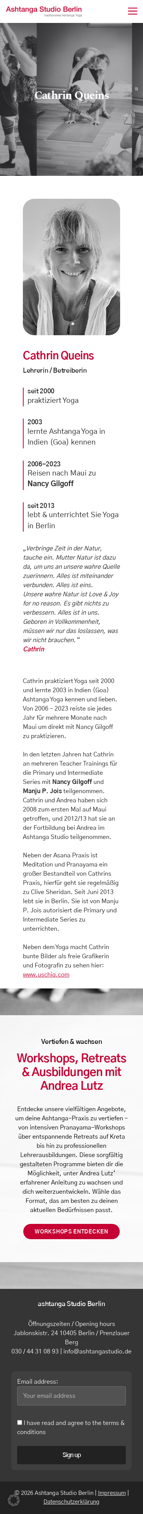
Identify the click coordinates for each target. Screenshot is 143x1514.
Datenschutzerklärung (71, 1502)
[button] (13, 1500)
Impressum (112, 1493)
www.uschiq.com (46, 975)
